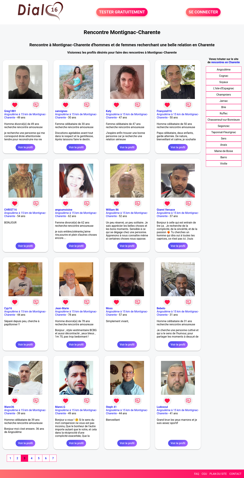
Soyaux (223, 82)
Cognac (223, 75)
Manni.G (60, 407)
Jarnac (223, 101)
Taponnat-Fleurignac (223, 132)
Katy (108, 111)
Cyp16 (8, 308)
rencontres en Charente (225, 62)
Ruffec (224, 113)
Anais (223, 144)
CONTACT (235, 473)
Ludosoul (162, 407)
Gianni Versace (166, 209)
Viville (223, 163)
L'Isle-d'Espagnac (223, 88)
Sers (223, 138)
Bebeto (161, 308)
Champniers (223, 94)
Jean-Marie (62, 308)
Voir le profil (25, 147)
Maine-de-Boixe (223, 151)
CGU (204, 473)
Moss (109, 308)
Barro (223, 157)
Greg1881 (10, 111)
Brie (223, 107)
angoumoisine (63, 209)
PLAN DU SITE (218, 473)
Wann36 (9, 407)
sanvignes (61, 111)
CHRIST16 (10, 209)
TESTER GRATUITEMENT (122, 12)
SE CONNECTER (203, 12)
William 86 (112, 209)
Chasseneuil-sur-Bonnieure (224, 119)
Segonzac (224, 126)
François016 (164, 111)
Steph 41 (111, 407)
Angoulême (223, 69)
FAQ (196, 473)
